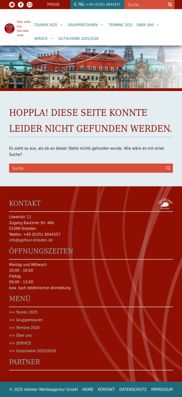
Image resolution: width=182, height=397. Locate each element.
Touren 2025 (50, 25)
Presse (53, 4)
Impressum (162, 389)
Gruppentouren (87, 25)
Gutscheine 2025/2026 (78, 38)
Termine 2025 (121, 25)
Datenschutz (133, 389)
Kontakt (106, 389)
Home (87, 389)
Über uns (150, 25)
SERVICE (45, 39)
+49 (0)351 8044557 (97, 4)
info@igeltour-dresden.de (31, 240)
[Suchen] (168, 168)
